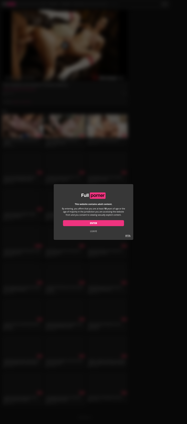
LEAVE (93, 231)
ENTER (93, 223)
